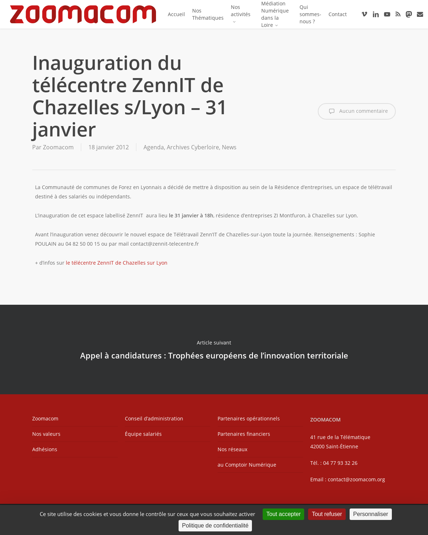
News (229, 147)
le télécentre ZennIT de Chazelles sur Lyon (116, 262)
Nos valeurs (46, 433)
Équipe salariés (143, 433)
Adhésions (44, 449)
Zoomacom (58, 147)
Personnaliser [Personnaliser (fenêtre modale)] (370, 514)
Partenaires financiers (244, 433)
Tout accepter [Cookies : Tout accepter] (283, 514)
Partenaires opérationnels (249, 418)
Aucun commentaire (357, 111)
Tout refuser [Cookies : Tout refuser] (327, 514)
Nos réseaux (232, 449)
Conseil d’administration (154, 418)
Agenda (154, 147)
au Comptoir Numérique (247, 464)
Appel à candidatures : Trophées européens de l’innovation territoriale (214, 349)
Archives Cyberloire (193, 147)
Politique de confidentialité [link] (215, 525)
